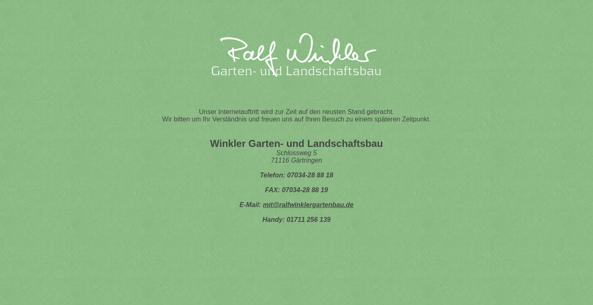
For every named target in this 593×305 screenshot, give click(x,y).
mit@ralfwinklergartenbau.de (308, 204)
